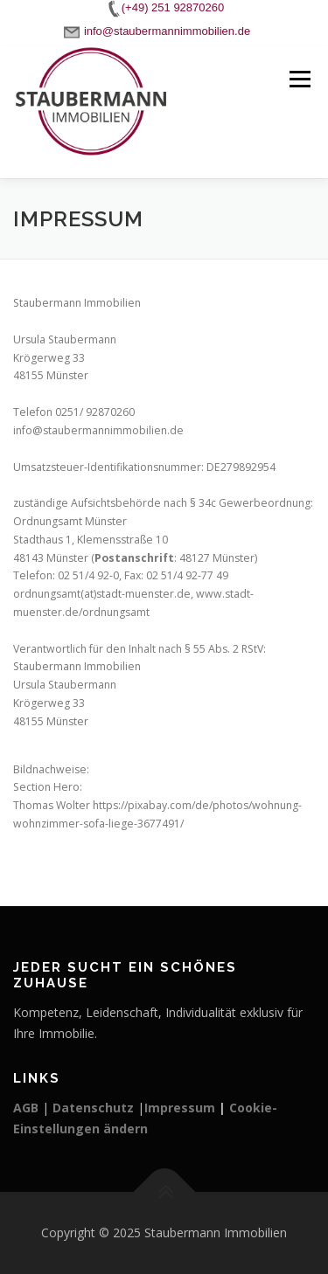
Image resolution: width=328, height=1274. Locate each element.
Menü (298, 79)
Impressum (179, 1107)
